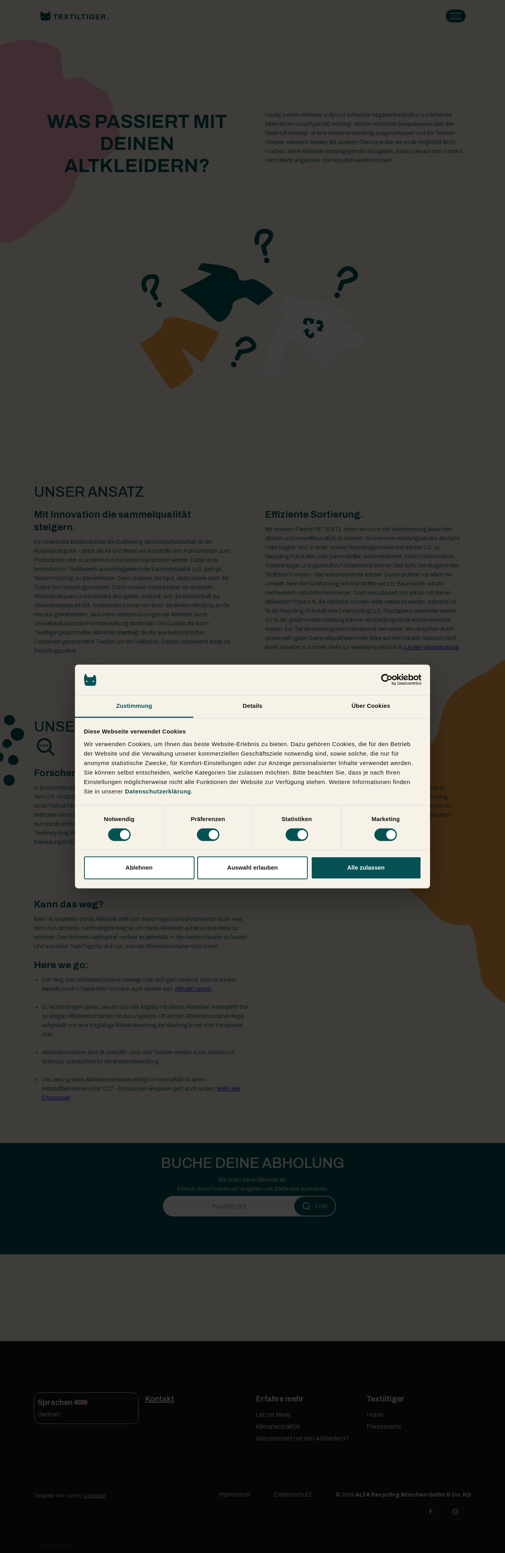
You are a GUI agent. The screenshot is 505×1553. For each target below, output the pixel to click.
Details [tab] (252, 705)
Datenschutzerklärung (158, 791)
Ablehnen (138, 867)
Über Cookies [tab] (371, 705)
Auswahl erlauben (252, 867)
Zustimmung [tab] (134, 705)
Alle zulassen (366, 867)
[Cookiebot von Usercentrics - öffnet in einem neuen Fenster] (386, 680)
